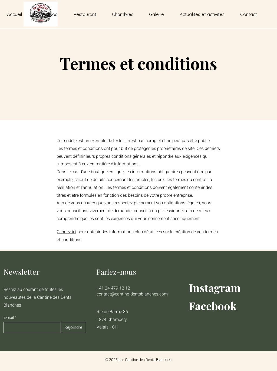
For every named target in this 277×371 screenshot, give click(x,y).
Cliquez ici (66, 232)
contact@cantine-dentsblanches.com (132, 294)
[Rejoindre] (73, 327)
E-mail (9, 318)
